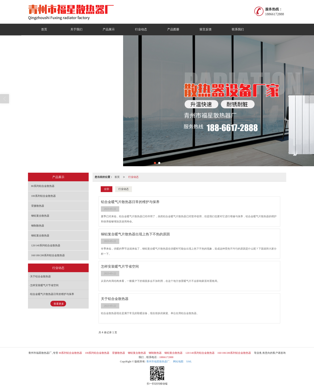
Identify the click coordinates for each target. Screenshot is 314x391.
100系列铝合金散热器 (43, 195)
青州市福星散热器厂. (158, 361)
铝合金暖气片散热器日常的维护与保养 (52, 294)
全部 (106, 189)
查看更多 (59, 303)
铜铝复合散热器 (40, 235)
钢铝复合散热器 (40, 215)
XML (189, 361)
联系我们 (238, 29)
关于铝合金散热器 (40, 276)
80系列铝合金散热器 (42, 186)
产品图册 (173, 29)
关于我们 (76, 29)
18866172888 (166, 357)
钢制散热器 (37, 225)
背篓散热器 (37, 205)
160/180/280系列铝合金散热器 (48, 255)
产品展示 (109, 29)
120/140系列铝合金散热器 (45, 245)
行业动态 (141, 29)
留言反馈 (206, 29)
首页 (44, 29)
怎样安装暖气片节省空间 (44, 285)
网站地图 (178, 361)
